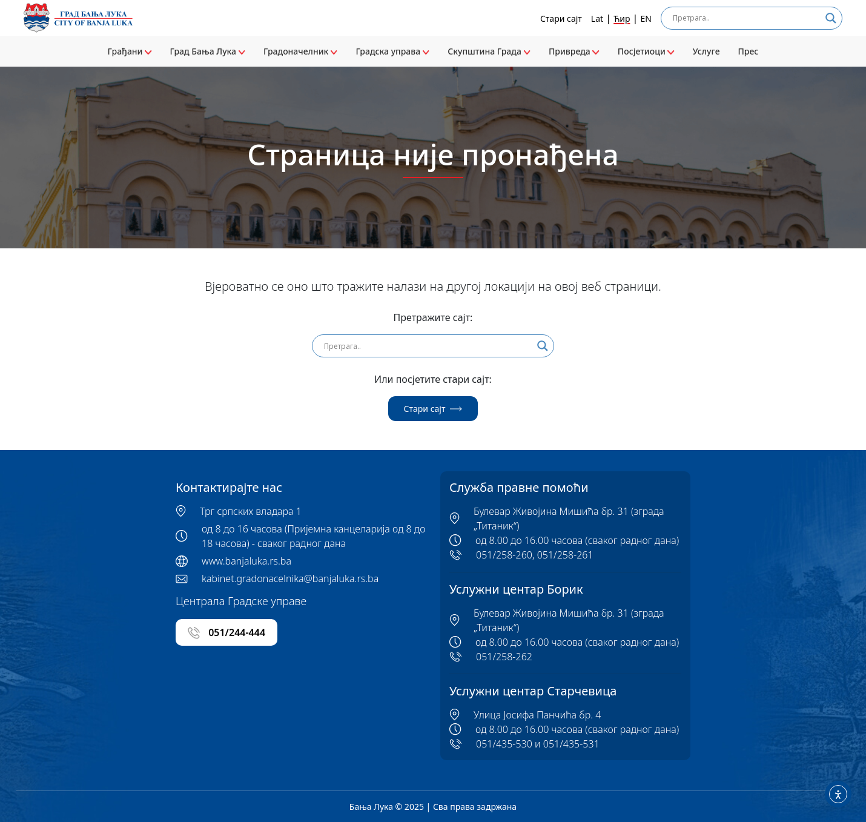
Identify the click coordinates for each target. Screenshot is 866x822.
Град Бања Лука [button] (207, 51)
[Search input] (746, 18)
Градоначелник (300, 51)
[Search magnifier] (830, 18)
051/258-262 (504, 656)
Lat (597, 18)
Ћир (621, 18)
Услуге (706, 51)
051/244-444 (226, 633)
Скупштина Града (489, 51)
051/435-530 (504, 744)
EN (646, 18)
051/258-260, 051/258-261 (534, 555)
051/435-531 (571, 744)
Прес (748, 51)
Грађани (130, 51)
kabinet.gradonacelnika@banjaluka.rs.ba (290, 578)
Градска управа (392, 51)
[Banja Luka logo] (78, 18)
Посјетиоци (646, 51)
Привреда (574, 51)
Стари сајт (561, 18)
